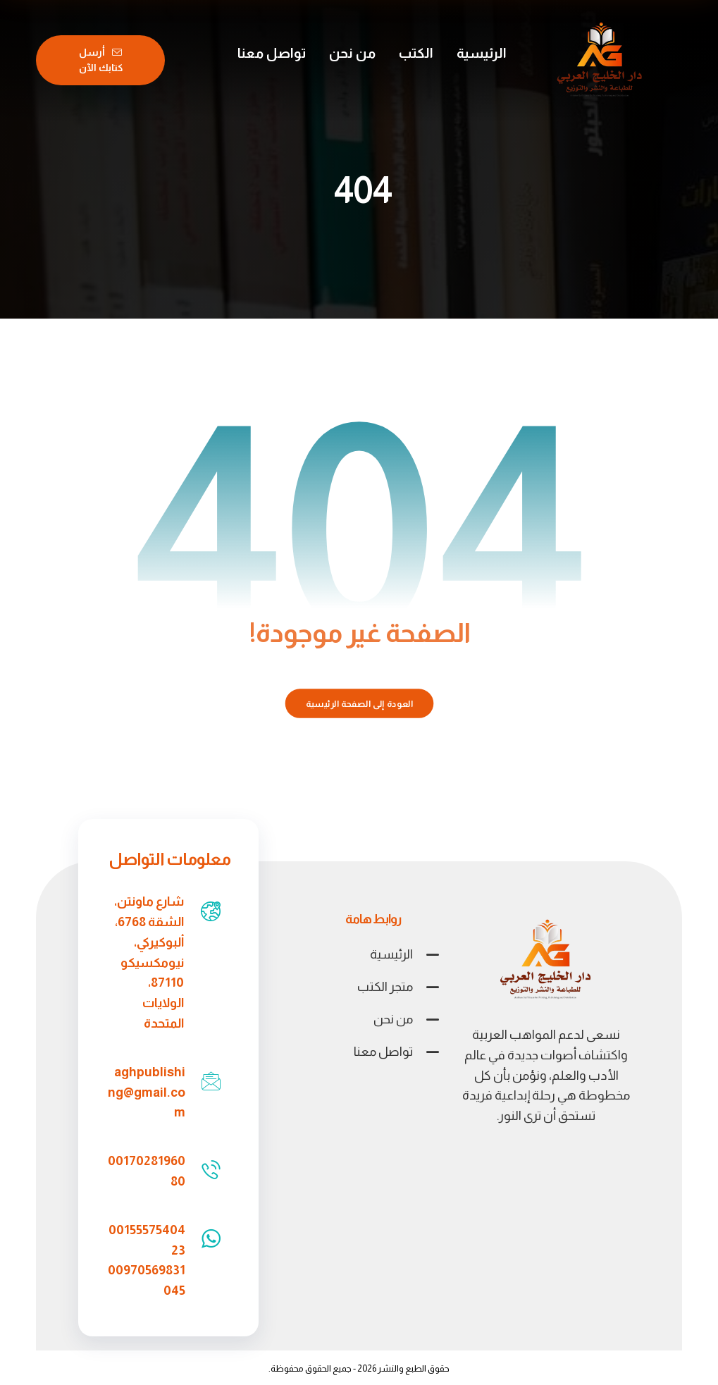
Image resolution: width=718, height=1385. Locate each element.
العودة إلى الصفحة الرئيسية (359, 703)
